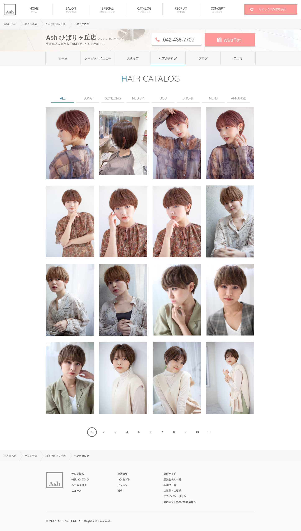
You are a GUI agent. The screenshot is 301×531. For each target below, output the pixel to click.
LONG (87, 98)
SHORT (188, 98)
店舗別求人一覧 (172, 479)
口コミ (238, 58)
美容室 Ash (10, 24)
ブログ (203, 58)
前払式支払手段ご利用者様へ (179, 502)
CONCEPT (217, 9)
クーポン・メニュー (98, 58)
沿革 (119, 490)
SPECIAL (107, 9)
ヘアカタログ (168, 58)
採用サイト (169, 473)
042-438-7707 (178, 40)
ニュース (76, 490)
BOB (163, 98)
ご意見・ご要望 (172, 490)
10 (197, 432)
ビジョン (122, 485)
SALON (71, 9)
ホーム (63, 58)
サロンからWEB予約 (272, 9)
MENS (213, 98)
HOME (34, 9)
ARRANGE (238, 98)
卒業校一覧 (169, 485)
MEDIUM (138, 98)
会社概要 (122, 473)
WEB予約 (233, 40)
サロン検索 (77, 473)
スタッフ (133, 58)
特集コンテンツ (80, 479)
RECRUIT (181, 9)
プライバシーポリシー (176, 496)
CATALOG (144, 9)
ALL (62, 98)
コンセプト (123, 479)
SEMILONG (113, 98)
